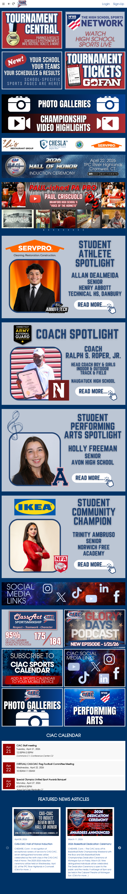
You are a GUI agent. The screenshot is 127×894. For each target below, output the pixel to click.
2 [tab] (48, 230)
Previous (7, 848)
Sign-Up (118, 4)
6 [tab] (68, 230)
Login (106, 4)
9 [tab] (83, 230)
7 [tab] (73, 230)
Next (119, 848)
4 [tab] (58, 230)
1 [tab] (43, 230)
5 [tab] (63, 230)
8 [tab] (78, 230)
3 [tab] (53, 230)
